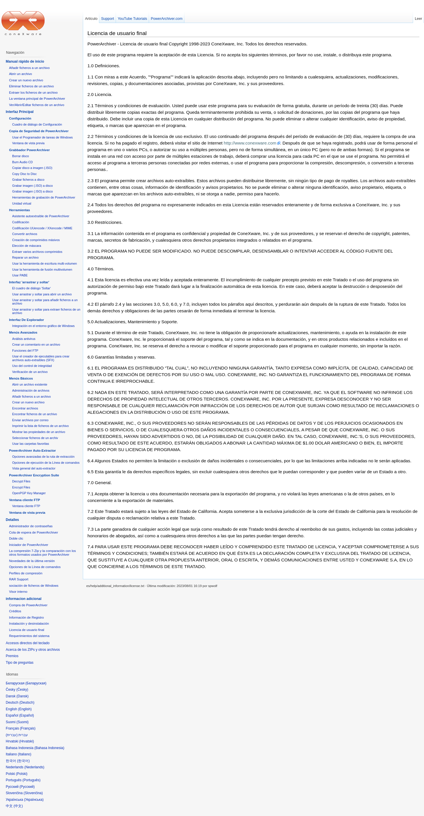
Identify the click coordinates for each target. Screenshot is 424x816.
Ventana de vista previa (28, 143)
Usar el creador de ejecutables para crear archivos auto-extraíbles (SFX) (40, 358)
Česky (22, 690)
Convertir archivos (24, 234)
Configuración (20, 118)
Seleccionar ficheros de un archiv (35, 438)
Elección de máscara (26, 245)
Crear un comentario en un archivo (36, 344)
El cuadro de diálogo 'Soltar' (31, 288)
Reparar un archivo (25, 257)
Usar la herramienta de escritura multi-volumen (44, 263)
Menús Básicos (21, 378)
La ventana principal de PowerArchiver (37, 98)
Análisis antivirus (23, 338)
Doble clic (16, 538)
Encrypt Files (21, 487)
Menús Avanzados (23, 332)
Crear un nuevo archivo (26, 80)
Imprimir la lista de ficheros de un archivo (40, 426)
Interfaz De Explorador (26, 320)
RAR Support (18, 579)
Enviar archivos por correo (30, 420)
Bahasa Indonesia (49, 748)
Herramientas (19, 210)
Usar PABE (20, 275)
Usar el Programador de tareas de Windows (42, 137)
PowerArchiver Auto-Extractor (32, 450)
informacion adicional (23, 599)
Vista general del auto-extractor (33, 468)
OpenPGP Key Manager (29, 493)
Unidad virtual (21, 203)
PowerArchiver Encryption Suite (34, 475)
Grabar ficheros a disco (28, 179)
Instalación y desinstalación (29, 623)
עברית (11, 735)
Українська (33, 800)
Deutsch (26, 702)
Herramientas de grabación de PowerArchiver (43, 197)
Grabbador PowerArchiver (29, 150)
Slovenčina (33, 793)
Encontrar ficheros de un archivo (34, 414)
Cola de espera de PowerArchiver (33, 532)
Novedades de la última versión (32, 561)
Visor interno (18, 591)
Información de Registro (26, 617)
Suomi (22, 722)
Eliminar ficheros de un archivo (31, 86)
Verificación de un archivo (29, 372)
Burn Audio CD (22, 162)
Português (31, 780)
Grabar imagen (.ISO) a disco (32, 185)
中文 (18, 806)
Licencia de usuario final (117, 33)
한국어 (23, 761)
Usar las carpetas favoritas (30, 443)
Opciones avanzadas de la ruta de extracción (43, 456)
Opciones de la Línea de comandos (34, 567)
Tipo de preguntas (19, 663)
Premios (12, 656)
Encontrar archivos (25, 408)
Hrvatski (26, 741)
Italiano (24, 754)
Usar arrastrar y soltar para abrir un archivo (42, 294)
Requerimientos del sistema (29, 636)
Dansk (22, 696)
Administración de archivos (30, 390)
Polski (21, 774)
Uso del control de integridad (32, 365)
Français (27, 728)
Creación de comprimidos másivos (36, 240)
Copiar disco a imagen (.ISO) (32, 168)
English (24, 709)
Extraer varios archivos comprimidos (37, 251)
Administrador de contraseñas (30, 526)
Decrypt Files (21, 481)
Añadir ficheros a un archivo (29, 68)
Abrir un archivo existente (29, 384)
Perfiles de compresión (25, 573)
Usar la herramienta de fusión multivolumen (42, 269)
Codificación (20, 222)
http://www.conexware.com (250, 143)
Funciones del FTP (25, 350)
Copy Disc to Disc (24, 174)
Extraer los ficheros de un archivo (33, 92)
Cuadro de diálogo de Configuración (37, 124)
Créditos (15, 611)
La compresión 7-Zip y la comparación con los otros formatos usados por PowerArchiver (42, 552)
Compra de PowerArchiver (28, 605)
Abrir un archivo (20, 74)
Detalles (12, 520)
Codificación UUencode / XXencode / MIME (42, 228)
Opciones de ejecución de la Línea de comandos (45, 462)
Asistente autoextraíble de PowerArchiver (40, 216)
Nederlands (34, 767)
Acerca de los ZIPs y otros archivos (33, 650)
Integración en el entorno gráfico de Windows (43, 326)
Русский (27, 787)
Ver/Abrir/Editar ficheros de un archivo (36, 105)
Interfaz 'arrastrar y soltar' (29, 282)
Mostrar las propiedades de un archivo (38, 432)
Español (26, 715)
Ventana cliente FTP (24, 500)
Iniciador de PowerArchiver (28, 544)
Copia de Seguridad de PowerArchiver (38, 131)
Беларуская (35, 683)
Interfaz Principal (20, 112)
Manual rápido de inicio (25, 61)
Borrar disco (20, 156)
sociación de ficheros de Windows (33, 585)
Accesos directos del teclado (27, 643)
